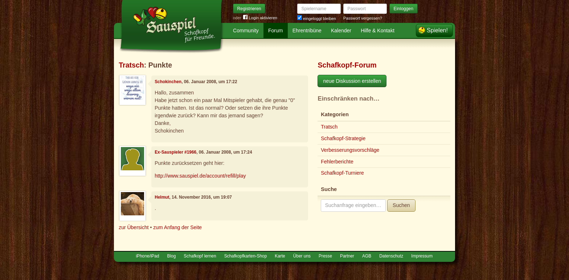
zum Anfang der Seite (177, 227)
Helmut (162, 197)
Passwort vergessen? (362, 18)
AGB (366, 256)
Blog (171, 256)
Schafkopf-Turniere (342, 173)
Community (246, 30)
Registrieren (249, 8)
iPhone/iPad (147, 256)
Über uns (302, 256)
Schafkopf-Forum (347, 65)
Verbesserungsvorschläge (350, 150)
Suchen (401, 205)
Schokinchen (168, 81)
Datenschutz (391, 256)
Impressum (422, 256)
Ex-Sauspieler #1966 (175, 152)
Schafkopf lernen (200, 256)
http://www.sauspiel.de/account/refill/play (200, 176)
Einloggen (404, 8)
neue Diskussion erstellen (352, 81)
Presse (325, 256)
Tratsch (131, 65)
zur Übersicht (133, 227)
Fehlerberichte (337, 162)
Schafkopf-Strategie (343, 138)
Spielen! (437, 30)
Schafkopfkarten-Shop (245, 256)
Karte (280, 256)
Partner (347, 256)
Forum (275, 30)
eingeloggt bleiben (316, 18)
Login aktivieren (260, 18)
